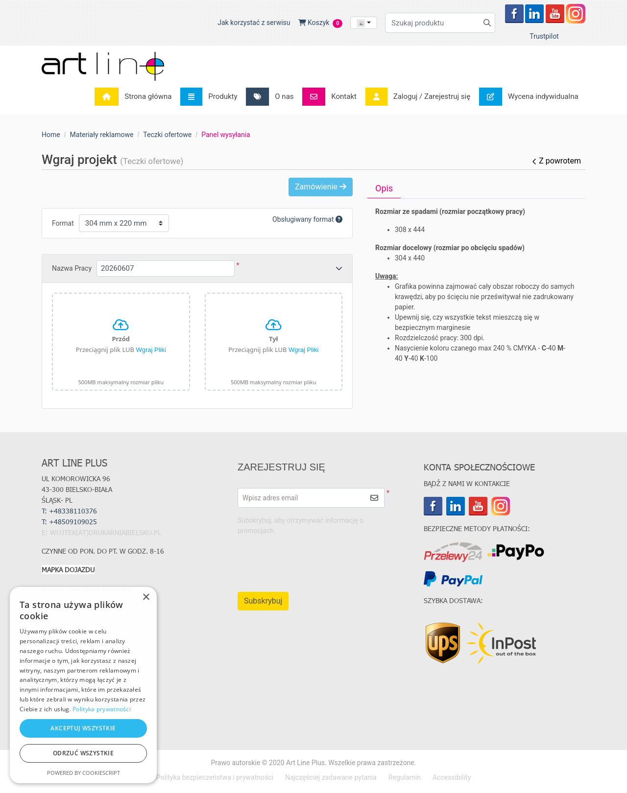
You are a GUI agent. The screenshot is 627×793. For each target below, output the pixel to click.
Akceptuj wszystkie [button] (83, 728)
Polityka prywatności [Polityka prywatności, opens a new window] (101, 709)
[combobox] (363, 23)
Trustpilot (544, 36)
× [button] (145, 597)
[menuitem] (136, 96)
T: (70, 521)
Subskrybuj (263, 601)
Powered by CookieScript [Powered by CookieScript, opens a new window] (83, 772)
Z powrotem (556, 160)
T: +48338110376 (69, 510)
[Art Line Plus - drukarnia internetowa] (103, 66)
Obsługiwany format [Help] (307, 219)
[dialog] (83, 685)
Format (63, 223)
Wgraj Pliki (151, 350)
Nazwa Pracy (72, 268)
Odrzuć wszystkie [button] (83, 753)
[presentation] (300, 559)
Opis (384, 188)
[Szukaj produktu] (440, 23)
